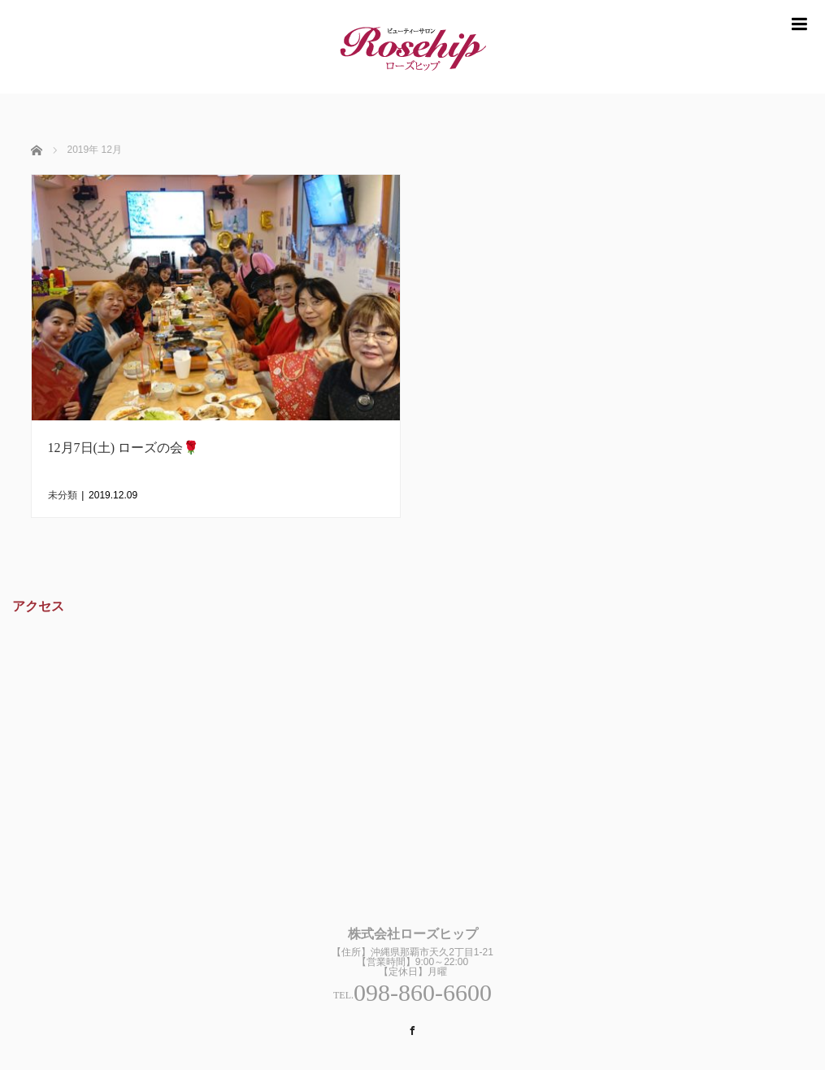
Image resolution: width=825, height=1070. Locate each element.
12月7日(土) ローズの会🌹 (124, 448)
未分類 (62, 495)
